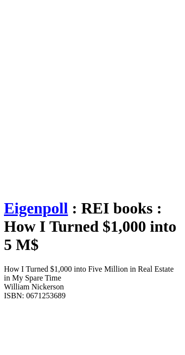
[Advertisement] (92, 96)
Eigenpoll (36, 208)
